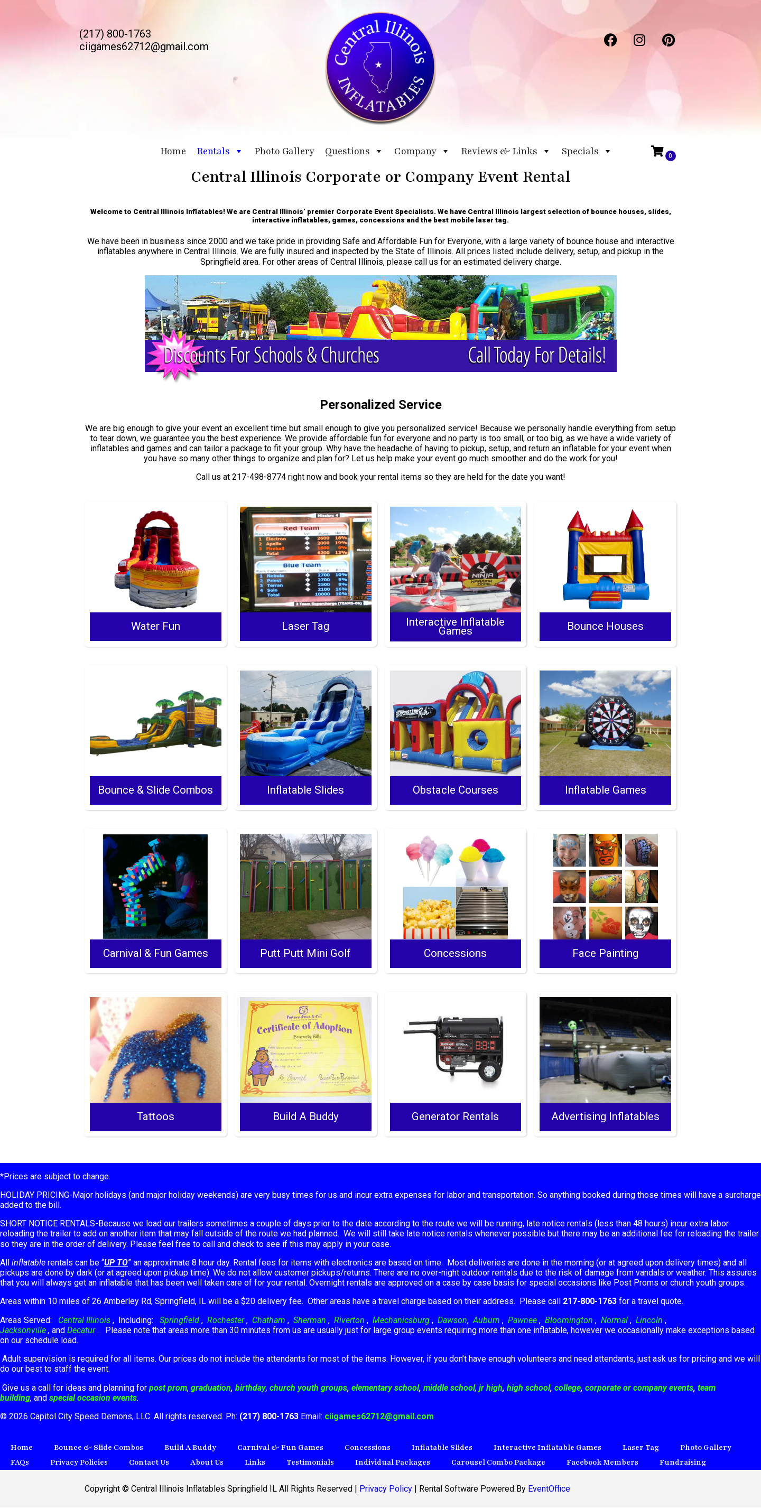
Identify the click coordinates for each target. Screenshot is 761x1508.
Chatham (268, 1320)
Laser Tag (641, 1448)
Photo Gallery (284, 151)
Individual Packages (392, 1463)
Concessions (368, 1448)
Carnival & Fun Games (280, 1448)
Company (422, 151)
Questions (354, 151)
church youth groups (308, 1388)
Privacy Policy (385, 1489)
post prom (168, 1388)
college (567, 1388)
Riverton (349, 1320)
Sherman (309, 1320)
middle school (449, 1388)
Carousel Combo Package (498, 1463)
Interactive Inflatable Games (547, 1448)
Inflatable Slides (442, 1448)
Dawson (451, 1320)
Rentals (220, 151)
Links (255, 1463)
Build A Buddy (190, 1448)
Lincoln (649, 1320)
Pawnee (522, 1320)
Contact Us (149, 1463)
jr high (491, 1388)
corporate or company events (639, 1388)
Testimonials (310, 1463)
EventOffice (549, 1489)
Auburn (486, 1320)
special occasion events (93, 1398)
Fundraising (683, 1463)
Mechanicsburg (401, 1320)
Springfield (179, 1320)
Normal (614, 1320)
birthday (250, 1388)
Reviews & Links (506, 151)
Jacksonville (24, 1331)
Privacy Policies (79, 1463)
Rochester (225, 1320)
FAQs (20, 1463)
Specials (587, 151)
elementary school (385, 1388)
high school (528, 1388)
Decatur (82, 1331)
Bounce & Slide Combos (98, 1448)
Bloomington (569, 1320)
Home (173, 151)
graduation (211, 1388)
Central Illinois (85, 1320)
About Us (207, 1463)
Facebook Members (602, 1463)
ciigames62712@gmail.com (379, 1417)
